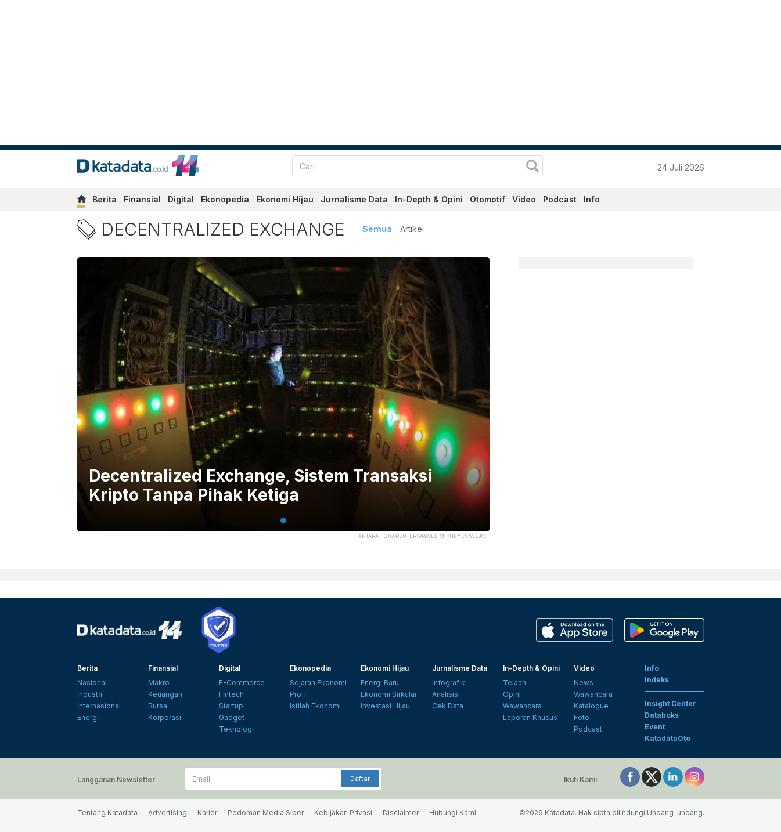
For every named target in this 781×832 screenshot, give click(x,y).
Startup (231, 705)
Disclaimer (401, 812)
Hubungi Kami (452, 812)
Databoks (662, 715)
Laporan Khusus (530, 717)
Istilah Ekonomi (315, 705)
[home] (81, 201)
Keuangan (165, 694)
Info (592, 199)
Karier (207, 812)
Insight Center (670, 703)
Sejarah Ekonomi (318, 682)
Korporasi (164, 717)
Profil (299, 694)
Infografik (448, 682)
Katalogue (591, 705)
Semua (377, 229)
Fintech (231, 694)
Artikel (412, 229)
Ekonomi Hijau (285, 199)
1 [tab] (283, 520)
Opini (512, 694)
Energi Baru (380, 682)
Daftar (360, 779)
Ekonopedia (225, 199)
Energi (88, 717)
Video (524, 199)
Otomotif (487, 199)
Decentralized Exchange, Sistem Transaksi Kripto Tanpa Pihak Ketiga (260, 485)
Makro (159, 682)
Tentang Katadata (107, 812)
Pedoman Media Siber (266, 812)
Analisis (445, 694)
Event (655, 726)
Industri (89, 694)
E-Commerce (242, 682)
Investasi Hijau (385, 705)
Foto (581, 717)
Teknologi (236, 729)
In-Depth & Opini (429, 199)
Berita (104, 199)
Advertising (167, 812)
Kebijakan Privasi (343, 812)
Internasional (99, 705)
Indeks (657, 679)
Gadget (231, 717)
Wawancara (522, 705)
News (583, 682)
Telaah (514, 682)
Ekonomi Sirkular (389, 694)
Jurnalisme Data (354, 199)
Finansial (142, 199)
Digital (181, 199)
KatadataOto (667, 738)
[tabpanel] (283, 401)
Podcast (560, 199)
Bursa (157, 705)
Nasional (92, 682)
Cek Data (447, 705)
